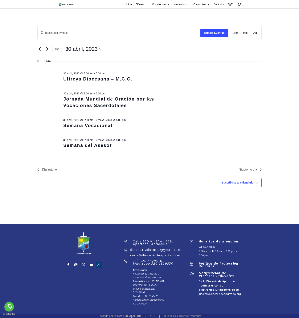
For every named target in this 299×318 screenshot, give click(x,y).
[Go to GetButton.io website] (9, 314)
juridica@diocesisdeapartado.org (220, 294)
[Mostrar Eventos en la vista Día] (255, 33)
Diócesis (140, 4)
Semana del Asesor (87, 145)
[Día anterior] (39, 49)
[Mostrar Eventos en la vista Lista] (236, 33)
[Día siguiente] (47, 49)
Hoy (57, 48)
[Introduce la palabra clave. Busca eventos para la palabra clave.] (119, 33)
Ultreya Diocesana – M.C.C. (97, 78)
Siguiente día (250, 169)
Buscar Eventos (214, 32)
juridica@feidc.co (227, 289)
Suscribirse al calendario (237, 182)
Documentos (159, 4)
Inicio (129, 4)
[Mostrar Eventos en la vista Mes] (245, 33)
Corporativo (199, 4)
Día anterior (47, 169)
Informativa (179, 4)
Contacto (218, 4)
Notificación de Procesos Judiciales (216, 274)
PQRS (230, 4)
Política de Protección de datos (218, 264)
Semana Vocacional (88, 125)
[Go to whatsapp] (9, 307)
